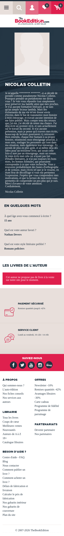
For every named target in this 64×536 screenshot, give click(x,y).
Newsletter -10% (44, 385)
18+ (5, 438)
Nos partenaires (43, 434)
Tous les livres (10, 417)
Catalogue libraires (13, 442)
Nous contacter (11, 465)
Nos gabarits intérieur (14, 502)
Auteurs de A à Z (12, 434)
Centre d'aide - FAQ (13, 457)
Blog (5, 461)
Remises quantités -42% (48, 389)
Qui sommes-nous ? (13, 385)
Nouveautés (9, 429)
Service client (28, 330)
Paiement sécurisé (31, 303)
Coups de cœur (11, 421)
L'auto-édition (10, 389)
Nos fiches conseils (13, 393)
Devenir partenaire (45, 429)
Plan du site (9, 514)
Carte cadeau (42, 401)
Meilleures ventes (12, 425)
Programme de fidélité (47, 405)
